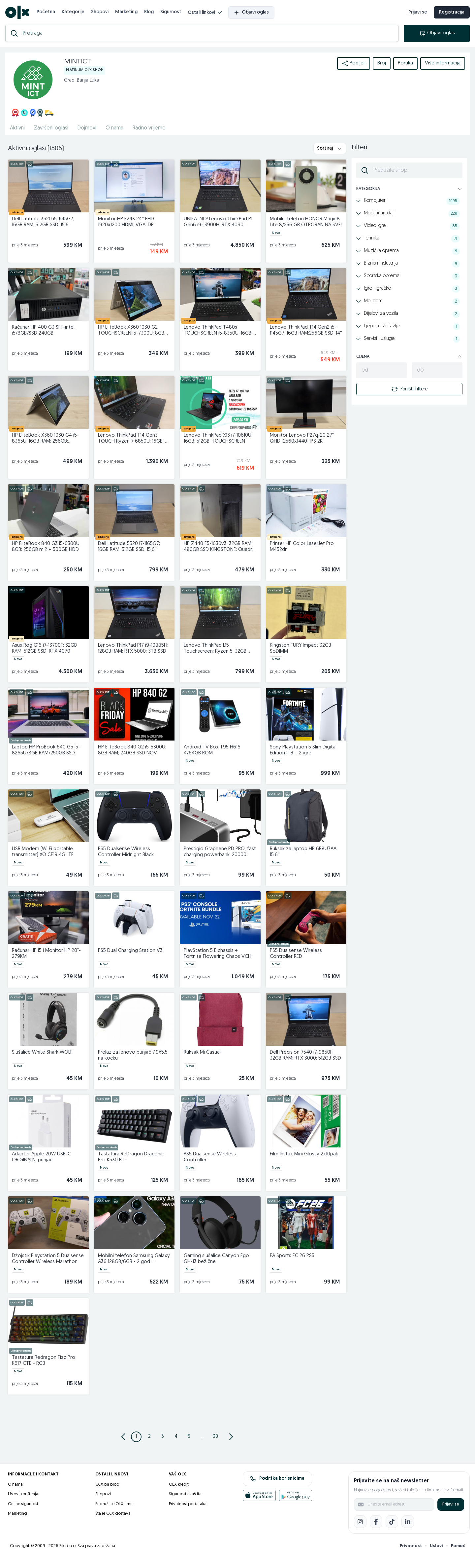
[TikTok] (392, 1521)
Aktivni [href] (17, 128)
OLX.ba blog (107, 1484)
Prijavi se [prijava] (417, 12)
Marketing (126, 12)
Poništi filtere (409, 389)
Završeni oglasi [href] (51, 128)
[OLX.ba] (17, 12)
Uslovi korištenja (23, 1494)
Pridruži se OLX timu (114, 1504)
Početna (46, 12)
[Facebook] (376, 1521)
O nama (15, 1484)
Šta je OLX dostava (113, 1513)
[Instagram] (360, 1521)
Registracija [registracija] (451, 12)
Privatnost (411, 1546)
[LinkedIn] (407, 1521)
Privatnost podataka (187, 1504)
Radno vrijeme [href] (149, 128)
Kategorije (73, 12)
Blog (149, 12)
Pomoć (458, 1546)
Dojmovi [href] (87, 128)
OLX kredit (179, 1484)
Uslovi (436, 1546)
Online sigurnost (23, 1504)
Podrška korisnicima (277, 1479)
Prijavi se (450, 1504)
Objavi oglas (251, 12)
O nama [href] (114, 128)
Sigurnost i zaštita (185, 1494)
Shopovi (100, 12)
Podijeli (353, 63)
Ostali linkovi (205, 12)
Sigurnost (170, 12)
